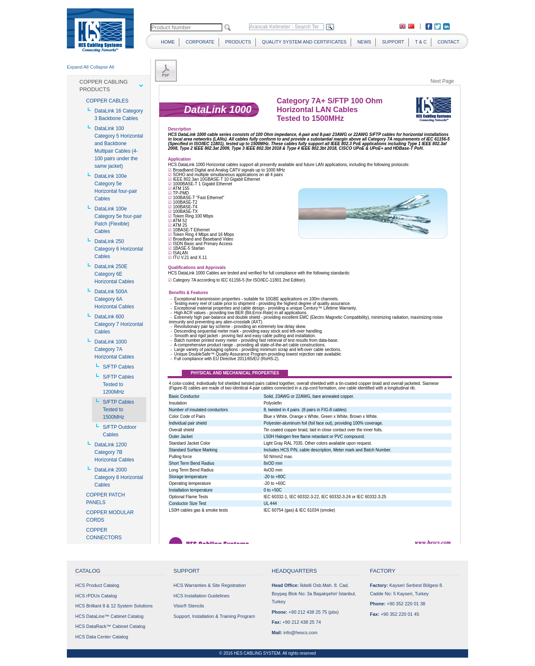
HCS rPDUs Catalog (96, 595)
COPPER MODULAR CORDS (110, 516)
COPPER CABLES (107, 101)
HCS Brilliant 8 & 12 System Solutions (114, 605)
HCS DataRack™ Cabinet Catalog (110, 626)
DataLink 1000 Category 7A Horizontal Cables (114, 349)
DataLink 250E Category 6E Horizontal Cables (114, 274)
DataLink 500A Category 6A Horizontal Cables (114, 299)
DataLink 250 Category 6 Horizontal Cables (118, 248)
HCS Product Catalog (97, 585)
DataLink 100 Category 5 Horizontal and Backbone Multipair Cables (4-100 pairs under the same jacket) (118, 147)
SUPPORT (393, 41)
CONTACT (448, 41)
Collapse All (102, 66)
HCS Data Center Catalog (101, 636)
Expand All (78, 66)
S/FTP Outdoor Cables (119, 431)
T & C (421, 41)
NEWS (364, 41)
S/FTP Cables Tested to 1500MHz (118, 409)
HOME (168, 41)
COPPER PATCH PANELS (105, 498)
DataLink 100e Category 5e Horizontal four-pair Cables (115, 187)
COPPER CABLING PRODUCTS (103, 85)
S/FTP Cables (118, 367)
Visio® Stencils (188, 605)
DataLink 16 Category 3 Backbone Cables (118, 114)
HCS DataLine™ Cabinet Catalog (109, 616)
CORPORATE (200, 41)
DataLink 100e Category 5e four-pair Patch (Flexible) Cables (118, 220)
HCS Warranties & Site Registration (209, 585)
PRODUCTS (238, 41)
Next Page (442, 81)
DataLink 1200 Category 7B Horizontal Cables (114, 452)
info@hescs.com (300, 632)
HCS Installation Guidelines (201, 595)
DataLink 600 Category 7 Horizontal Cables (118, 324)
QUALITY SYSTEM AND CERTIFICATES (304, 41)
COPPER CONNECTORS (104, 533)
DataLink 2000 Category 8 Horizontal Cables (118, 477)
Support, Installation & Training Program (214, 616)
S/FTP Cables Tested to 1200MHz (118, 384)
